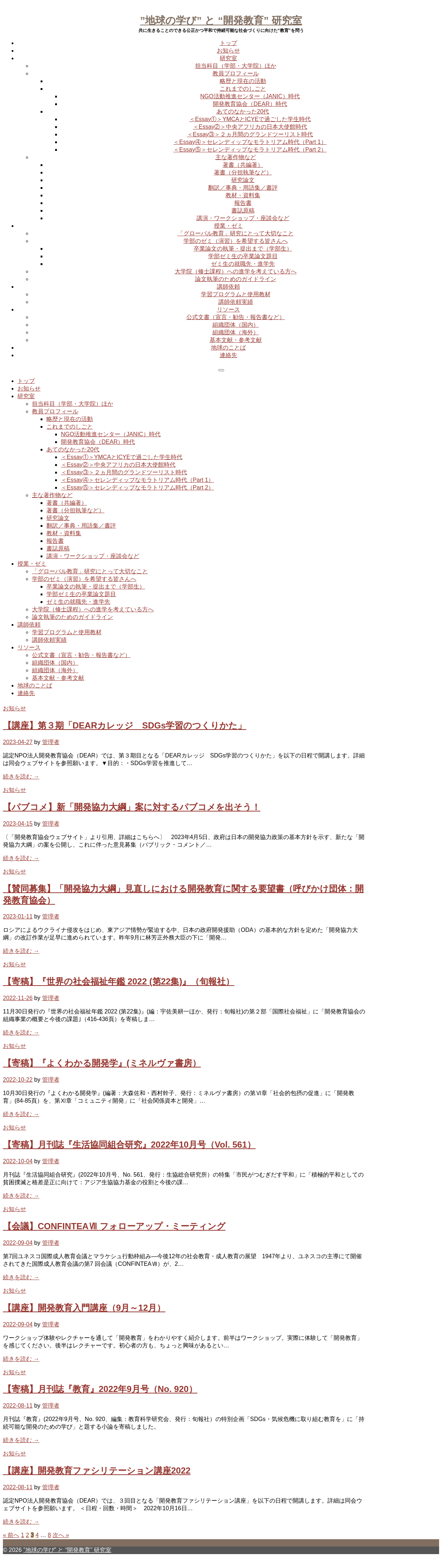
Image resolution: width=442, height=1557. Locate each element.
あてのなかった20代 (242, 111)
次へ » (61, 1535)
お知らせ (228, 51)
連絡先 (228, 355)
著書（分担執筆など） (243, 172)
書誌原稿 (243, 210)
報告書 (243, 203)
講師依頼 (228, 287)
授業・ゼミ (228, 226)
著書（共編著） (243, 165)
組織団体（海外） (235, 332)
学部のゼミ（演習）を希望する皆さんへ (235, 241)
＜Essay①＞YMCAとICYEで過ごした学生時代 (250, 119)
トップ (228, 43)
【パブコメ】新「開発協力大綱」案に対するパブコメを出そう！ (131, 807)
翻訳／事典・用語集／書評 (243, 188)
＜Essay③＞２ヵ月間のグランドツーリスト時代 (250, 134)
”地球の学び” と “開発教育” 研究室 (221, 20)
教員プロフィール (235, 73)
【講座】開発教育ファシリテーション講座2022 (96, 1470)
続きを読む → (21, 776)
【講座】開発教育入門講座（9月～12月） (84, 1308)
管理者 (50, 742)
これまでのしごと (243, 89)
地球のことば (228, 347)
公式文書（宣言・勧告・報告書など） (235, 317)
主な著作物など (235, 157)
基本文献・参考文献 (236, 340)
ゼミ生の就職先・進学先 (243, 264)
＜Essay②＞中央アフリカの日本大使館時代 (250, 127)
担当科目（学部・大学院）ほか (235, 66)
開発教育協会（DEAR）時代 (250, 104)
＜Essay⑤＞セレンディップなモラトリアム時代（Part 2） (249, 149)
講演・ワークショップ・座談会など (243, 218)
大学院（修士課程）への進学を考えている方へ (236, 271)
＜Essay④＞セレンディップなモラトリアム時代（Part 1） (249, 142)
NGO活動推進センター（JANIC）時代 (250, 96)
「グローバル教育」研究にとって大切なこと (236, 233)
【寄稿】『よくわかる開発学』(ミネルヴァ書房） (102, 1063)
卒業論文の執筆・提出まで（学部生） (243, 248)
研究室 (228, 58)
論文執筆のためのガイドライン (235, 279)
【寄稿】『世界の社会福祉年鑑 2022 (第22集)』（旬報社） (118, 981)
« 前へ (11, 1535)
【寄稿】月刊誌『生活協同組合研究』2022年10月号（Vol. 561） (129, 1144)
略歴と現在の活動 (243, 81)
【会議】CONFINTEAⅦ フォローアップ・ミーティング (114, 1226)
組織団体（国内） (235, 325)
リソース (228, 309)
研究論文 (243, 180)
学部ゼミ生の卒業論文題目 (243, 256)
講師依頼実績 (235, 302)
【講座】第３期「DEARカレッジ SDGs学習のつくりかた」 (124, 725)
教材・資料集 (243, 195)
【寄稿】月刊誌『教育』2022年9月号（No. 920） (100, 1389)
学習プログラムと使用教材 (235, 294)
